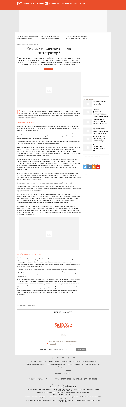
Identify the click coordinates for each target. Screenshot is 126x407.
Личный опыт (55, 3)
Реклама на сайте (42, 361)
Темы (46, 3)
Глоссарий (82, 3)
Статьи (32, 3)
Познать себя (49, 69)
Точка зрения (40, 3)
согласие (53, 341)
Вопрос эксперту (66, 361)
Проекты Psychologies (92, 364)
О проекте (33, 361)
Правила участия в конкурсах (87, 361)
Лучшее (26, 3)
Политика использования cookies (56, 364)
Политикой (53, 344)
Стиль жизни (65, 3)
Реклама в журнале (54, 361)
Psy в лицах (74, 3)
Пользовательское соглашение (36, 364)
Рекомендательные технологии (76, 364)
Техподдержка (62, 367)
